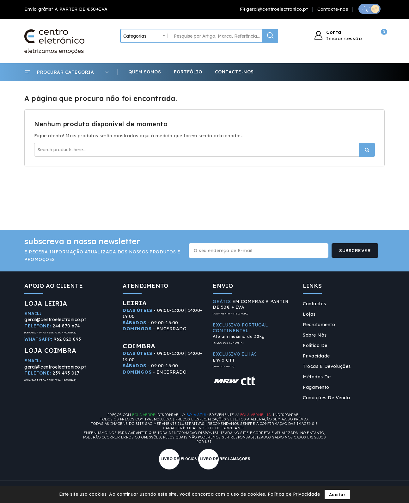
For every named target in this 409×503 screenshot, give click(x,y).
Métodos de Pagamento (317, 382)
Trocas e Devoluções (327, 366)
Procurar (367, 150)
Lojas (309, 314)
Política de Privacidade (316, 351)
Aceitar (337, 494)
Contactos (314, 304)
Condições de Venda (326, 398)
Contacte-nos (332, 9)
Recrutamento (319, 324)
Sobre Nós (315, 335)
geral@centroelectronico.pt (277, 9)
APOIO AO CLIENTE (53, 285)
